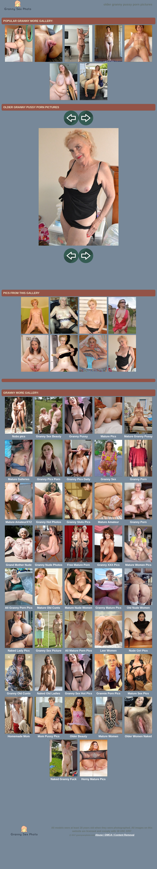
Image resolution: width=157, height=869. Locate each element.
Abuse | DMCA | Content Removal (114, 860)
